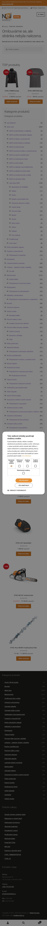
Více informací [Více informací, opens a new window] (26, 456)
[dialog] (23, 463)
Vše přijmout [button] (24, 480)
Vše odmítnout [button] (23, 485)
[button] (16, 490)
